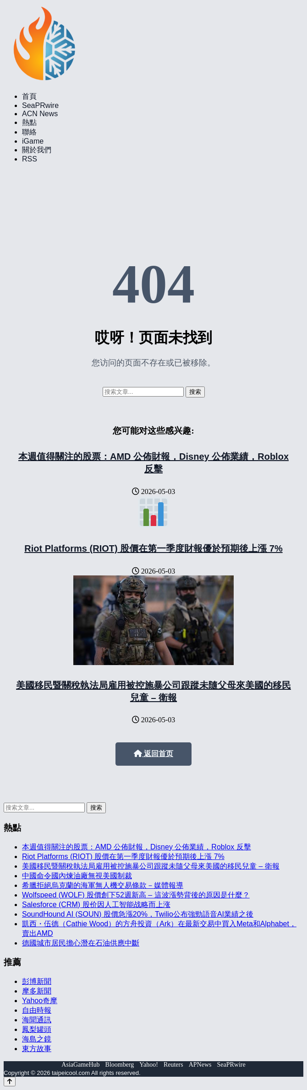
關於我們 (36, 150)
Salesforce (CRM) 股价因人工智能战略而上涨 (96, 904)
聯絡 (29, 132)
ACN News (40, 114)
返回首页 (153, 753)
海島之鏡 (36, 1039)
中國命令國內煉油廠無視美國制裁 (77, 876)
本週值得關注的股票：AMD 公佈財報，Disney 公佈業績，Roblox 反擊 (136, 847)
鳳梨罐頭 (36, 1029)
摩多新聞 (36, 991)
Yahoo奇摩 (39, 1000)
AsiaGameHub (80, 1064)
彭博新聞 (36, 981)
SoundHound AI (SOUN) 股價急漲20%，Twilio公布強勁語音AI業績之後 (137, 914)
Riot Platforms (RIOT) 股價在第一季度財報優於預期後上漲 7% (153, 548)
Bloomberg (119, 1064)
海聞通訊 (36, 1020)
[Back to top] (10, 1081)
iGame (33, 141)
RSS (29, 159)
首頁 (29, 96)
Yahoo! (148, 1064)
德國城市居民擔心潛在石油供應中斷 (80, 943)
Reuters (173, 1064)
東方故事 (36, 1048)
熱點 (29, 122)
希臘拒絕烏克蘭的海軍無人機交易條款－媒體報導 (102, 885)
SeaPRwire (40, 105)
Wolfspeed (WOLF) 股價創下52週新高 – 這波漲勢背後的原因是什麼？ (136, 895)
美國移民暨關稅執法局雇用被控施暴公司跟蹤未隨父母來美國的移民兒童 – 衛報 (151, 866)
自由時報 (36, 1010)
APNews (200, 1064)
